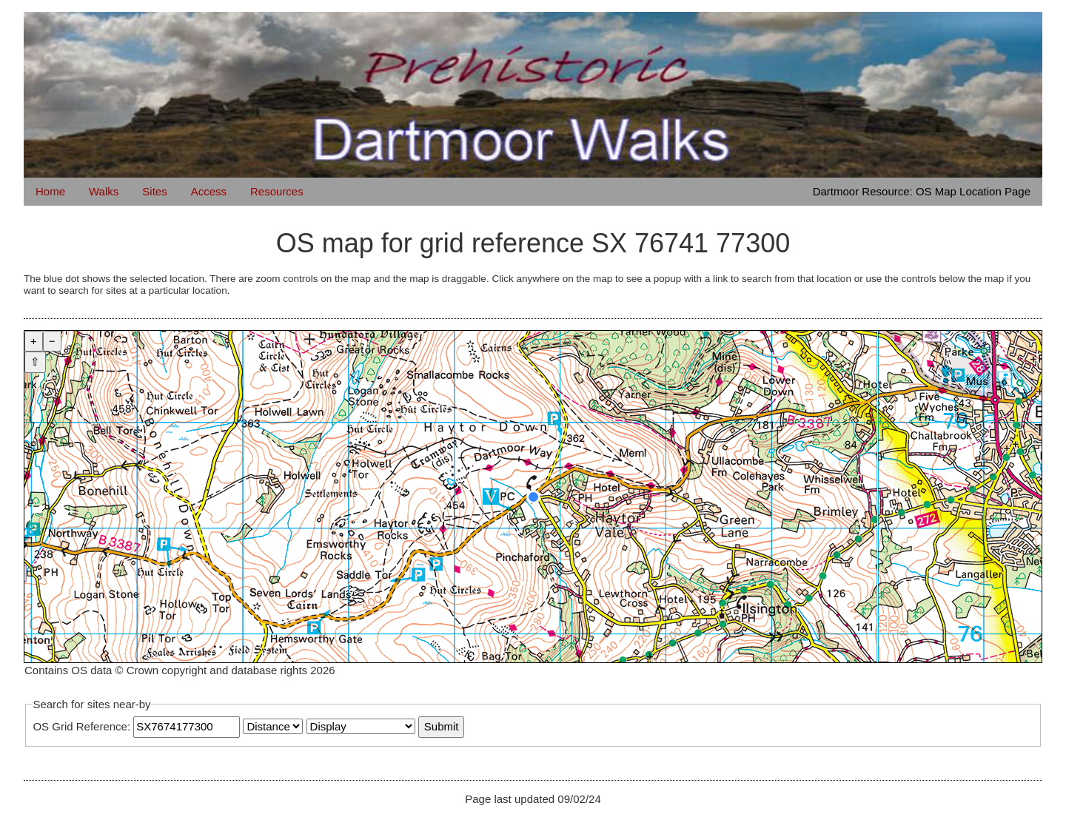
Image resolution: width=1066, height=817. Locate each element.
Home (50, 191)
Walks (103, 191)
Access (209, 191)
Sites (154, 191)
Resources (277, 191)
